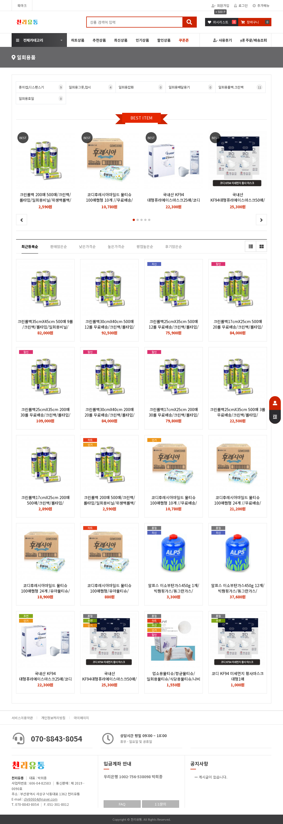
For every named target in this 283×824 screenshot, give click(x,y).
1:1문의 (160, 804)
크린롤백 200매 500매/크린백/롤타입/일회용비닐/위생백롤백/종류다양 (109, 503)
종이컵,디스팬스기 (41, 87)
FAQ (122, 804)
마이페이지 (81, 717)
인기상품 (142, 40)
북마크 (22, 5)
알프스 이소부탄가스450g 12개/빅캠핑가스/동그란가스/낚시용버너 (237, 591)
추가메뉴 (261, 5)
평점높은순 (145, 246)
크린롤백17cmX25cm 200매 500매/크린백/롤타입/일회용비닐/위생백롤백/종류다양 (45, 503)
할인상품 (164, 40)
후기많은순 (173, 246)
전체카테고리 (29, 40)
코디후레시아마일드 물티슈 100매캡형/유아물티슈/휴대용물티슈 (109, 591)
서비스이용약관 (22, 717)
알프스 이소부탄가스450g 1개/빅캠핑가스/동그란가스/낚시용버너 (173, 591)
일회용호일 (41, 98)
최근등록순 (30, 246)
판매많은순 (58, 246)
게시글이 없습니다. (213, 777)
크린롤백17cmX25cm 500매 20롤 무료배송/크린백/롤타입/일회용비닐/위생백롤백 (238, 327)
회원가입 (220, 5)
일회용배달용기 (191, 87)
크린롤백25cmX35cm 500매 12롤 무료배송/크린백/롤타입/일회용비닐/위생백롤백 (174, 327)
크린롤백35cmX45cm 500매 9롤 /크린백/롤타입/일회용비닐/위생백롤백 (45, 327)
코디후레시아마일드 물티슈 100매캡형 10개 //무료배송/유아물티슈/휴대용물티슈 (173, 503)
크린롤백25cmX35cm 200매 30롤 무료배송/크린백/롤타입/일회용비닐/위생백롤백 (45, 415)
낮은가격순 (87, 246)
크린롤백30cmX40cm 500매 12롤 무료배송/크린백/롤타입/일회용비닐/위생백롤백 (110, 327)
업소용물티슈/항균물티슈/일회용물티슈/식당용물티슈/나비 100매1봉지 (173, 679)
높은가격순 (116, 246)
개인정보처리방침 (53, 717)
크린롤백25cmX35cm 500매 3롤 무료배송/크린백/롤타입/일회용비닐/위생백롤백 (237, 415)
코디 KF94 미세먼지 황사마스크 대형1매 (238, 676)
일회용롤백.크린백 (240, 87)
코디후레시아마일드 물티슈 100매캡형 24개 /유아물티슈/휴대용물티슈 (45, 591)
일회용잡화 (141, 87)
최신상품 (120, 40)
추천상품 (99, 40)
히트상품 (77, 40)
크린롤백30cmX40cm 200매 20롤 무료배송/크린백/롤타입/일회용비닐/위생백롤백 (110, 415)
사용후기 (222, 40)
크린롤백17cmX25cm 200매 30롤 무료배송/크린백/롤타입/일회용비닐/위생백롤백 (174, 415)
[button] (134, 220)
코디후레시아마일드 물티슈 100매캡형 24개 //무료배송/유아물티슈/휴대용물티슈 (237, 503)
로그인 (241, 5)
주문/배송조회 (253, 40)
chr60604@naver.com (40, 799)
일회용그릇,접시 (91, 87)
